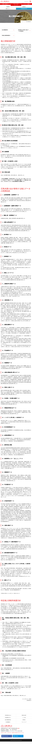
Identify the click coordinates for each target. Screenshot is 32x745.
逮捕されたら (8, 9)
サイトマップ (26, 1)
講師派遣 (23, 7)
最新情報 (7, 7)
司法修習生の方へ (8, 718)
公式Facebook (5, 736)
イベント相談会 (27, 4)
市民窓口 (24, 720)
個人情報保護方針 (5, 30)
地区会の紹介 (24, 716)
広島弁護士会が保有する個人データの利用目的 (23, 31)
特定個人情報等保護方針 (6, 36)
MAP (18, 729)
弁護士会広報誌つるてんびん (16, 5)
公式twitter (16, 736)
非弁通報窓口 (8, 722)
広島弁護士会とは (8, 716)
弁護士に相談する (5, 4)
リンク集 (24, 718)
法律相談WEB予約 (24, 9)
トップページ (23, 22)
